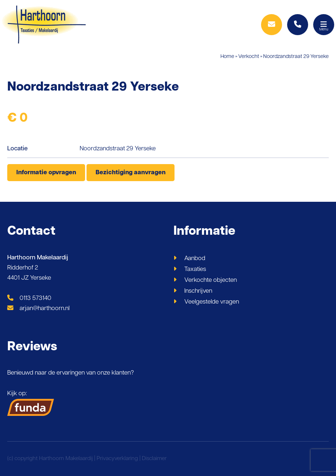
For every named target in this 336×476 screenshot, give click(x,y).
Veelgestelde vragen (211, 302)
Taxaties (195, 269)
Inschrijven (198, 291)
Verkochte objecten (210, 280)
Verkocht (248, 56)
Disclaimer (154, 459)
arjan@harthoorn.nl (38, 308)
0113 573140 (29, 298)
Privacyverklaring (117, 459)
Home (227, 56)
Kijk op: (30, 403)
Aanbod (194, 258)
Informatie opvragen (46, 173)
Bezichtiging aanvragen (130, 173)
